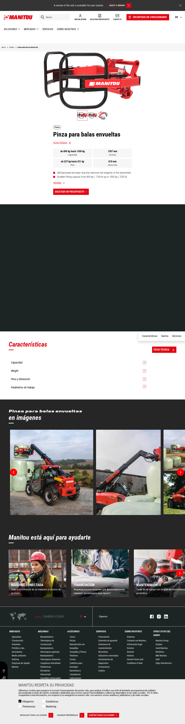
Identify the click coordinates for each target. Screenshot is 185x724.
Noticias (130, 652)
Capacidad (72, 155)
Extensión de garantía (107, 640)
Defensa (15, 659)
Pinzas (72, 640)
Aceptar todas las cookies (104, 715)
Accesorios (73, 631)
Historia (130, 655)
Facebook (150, 616)
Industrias (16, 644)
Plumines (74, 655)
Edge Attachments (164, 663)
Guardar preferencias (70, 715)
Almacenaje (45, 674)
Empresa (131, 637)
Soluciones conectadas (108, 655)
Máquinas (43, 631)
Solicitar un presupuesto (72, 192)
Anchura (112, 155)
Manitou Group (162, 640)
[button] (179, 573)
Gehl (158, 659)
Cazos (72, 637)
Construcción (17, 640)
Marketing (51, 706)
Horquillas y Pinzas (78, 652)
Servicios (101, 631)
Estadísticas (52, 701)
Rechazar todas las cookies (36, 715)
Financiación (103, 637)
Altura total (112, 165)
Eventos (130, 648)
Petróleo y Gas (18, 648)
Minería (15, 667)
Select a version (120, 5)
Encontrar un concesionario (147, 17)
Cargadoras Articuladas (50, 663)
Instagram (157, 616)
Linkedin (164, 616)
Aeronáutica (17, 652)
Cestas (73, 659)
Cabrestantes (75, 678)
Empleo (159, 644)
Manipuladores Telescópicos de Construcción (47, 641)
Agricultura (16, 637)
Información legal (134, 644)
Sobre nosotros (133, 631)
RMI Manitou (161, 655)
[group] (37, 573)
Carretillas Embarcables (50, 678)
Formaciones (104, 667)
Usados (101, 670)
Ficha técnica (60, 143)
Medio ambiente (19, 655)
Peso (72, 165)
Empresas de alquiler (21, 663)
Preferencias (28, 706)
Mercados (14, 631)
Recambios (103, 652)
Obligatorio (28, 701)
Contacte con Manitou (136, 640)
